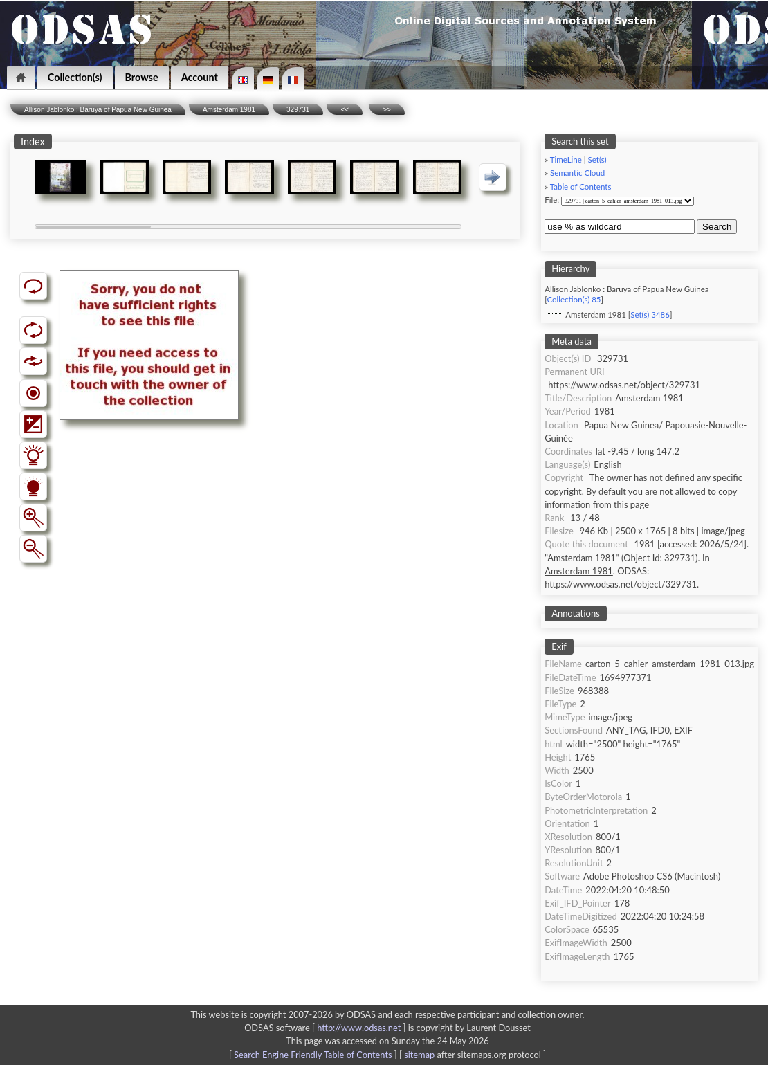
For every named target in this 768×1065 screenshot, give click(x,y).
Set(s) (597, 159)
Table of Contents (581, 186)
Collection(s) (75, 77)
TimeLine (566, 159)
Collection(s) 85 (574, 299)
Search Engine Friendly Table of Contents (313, 1054)
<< (344, 109)
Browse (141, 77)
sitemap (419, 1054)
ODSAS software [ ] (326, 1027)
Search (716, 226)
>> (387, 109)
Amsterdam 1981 (229, 109)
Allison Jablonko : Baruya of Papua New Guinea (98, 109)
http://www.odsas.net (359, 1027)
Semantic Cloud (577, 172)
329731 (297, 109)
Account (199, 77)
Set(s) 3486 (650, 314)
